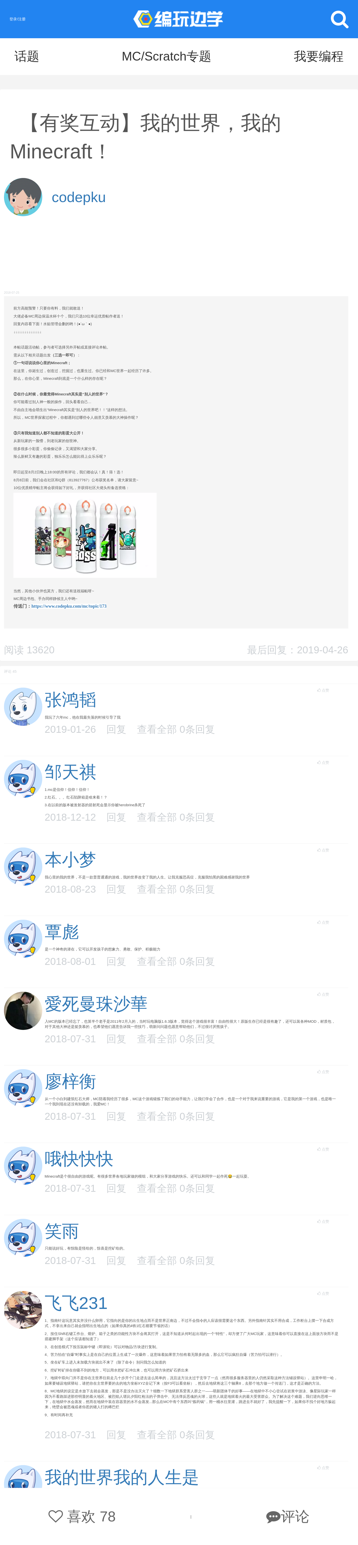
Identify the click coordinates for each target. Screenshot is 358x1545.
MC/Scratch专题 (167, 56)
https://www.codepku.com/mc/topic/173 (68, 606)
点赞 (323, 690)
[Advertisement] (176, 253)
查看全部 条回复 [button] (176, 729)
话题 (26, 56)
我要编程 (319, 56)
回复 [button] (116, 729)
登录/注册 (17, 19)
